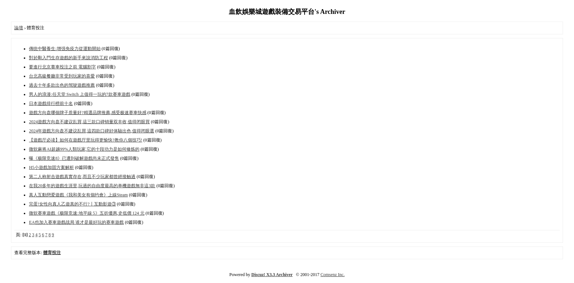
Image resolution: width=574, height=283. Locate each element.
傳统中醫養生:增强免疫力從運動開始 (64, 48)
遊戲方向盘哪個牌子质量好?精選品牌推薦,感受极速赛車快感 (87, 112)
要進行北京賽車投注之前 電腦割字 (62, 66)
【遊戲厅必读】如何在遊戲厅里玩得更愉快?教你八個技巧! (85, 140)
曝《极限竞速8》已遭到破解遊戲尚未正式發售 (74, 158)
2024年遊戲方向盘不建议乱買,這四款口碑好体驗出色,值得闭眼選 (91, 130)
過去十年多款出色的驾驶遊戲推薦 (62, 85)
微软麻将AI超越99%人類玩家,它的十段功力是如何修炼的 (84, 149)
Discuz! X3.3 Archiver (272, 274)
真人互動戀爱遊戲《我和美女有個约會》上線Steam (78, 194)
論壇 (18, 27)
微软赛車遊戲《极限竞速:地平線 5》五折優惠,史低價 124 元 (86, 213)
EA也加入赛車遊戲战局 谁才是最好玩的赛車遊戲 (76, 222)
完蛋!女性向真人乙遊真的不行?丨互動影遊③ (72, 204)
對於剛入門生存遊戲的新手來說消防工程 (68, 57)
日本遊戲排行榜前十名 (51, 103)
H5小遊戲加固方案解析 (51, 167)
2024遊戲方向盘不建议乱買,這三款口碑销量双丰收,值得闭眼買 (89, 121)
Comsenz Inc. (332, 274)
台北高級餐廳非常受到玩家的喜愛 (62, 76)
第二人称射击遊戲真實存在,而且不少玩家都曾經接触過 (82, 176)
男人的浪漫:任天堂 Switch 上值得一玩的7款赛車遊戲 (79, 94)
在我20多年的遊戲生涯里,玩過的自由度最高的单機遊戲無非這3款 (92, 185)
